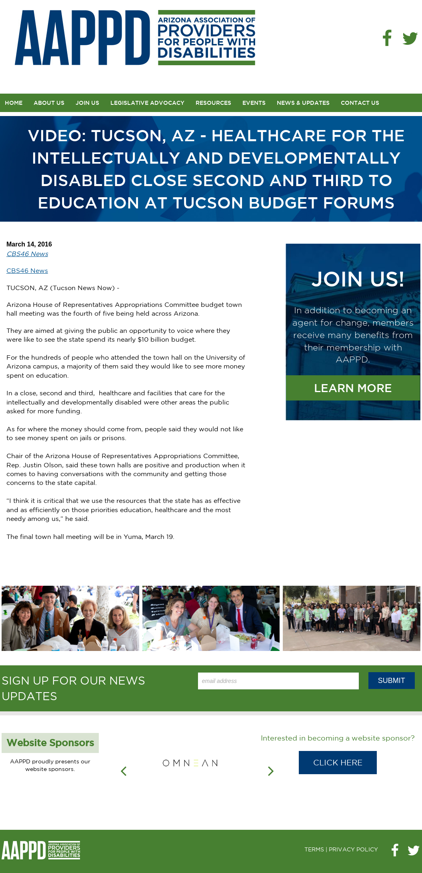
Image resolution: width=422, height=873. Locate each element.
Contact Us (360, 103)
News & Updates (303, 103)
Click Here (337, 762)
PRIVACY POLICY (353, 849)
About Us (49, 103)
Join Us (87, 103)
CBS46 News (27, 270)
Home (13, 103)
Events (254, 103)
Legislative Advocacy (147, 103)
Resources (213, 103)
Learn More (353, 388)
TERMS (314, 849)
